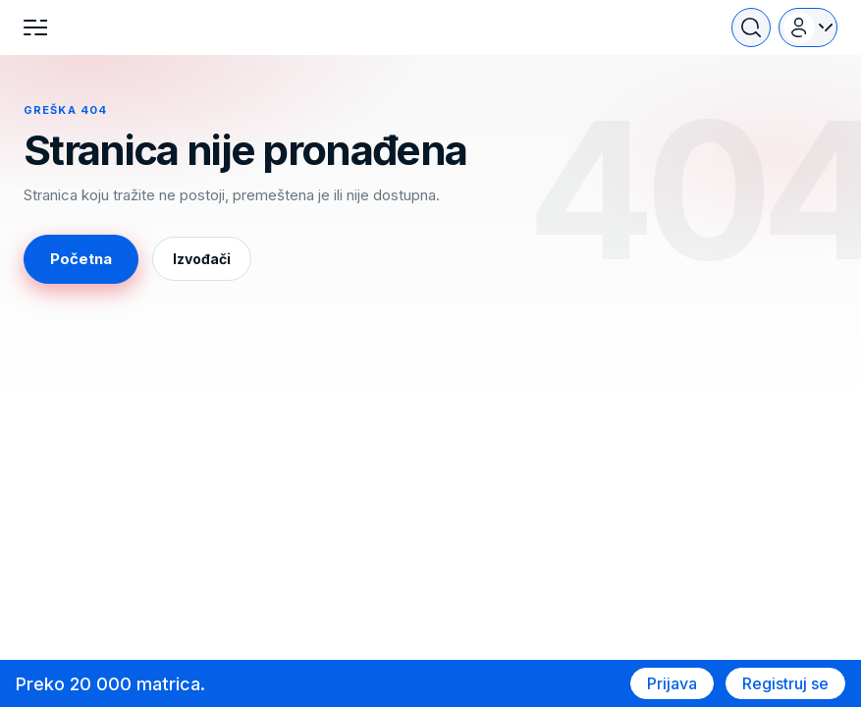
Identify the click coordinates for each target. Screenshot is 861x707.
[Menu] (35, 27)
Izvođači (202, 258)
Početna (81, 258)
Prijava (672, 683)
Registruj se (785, 683)
